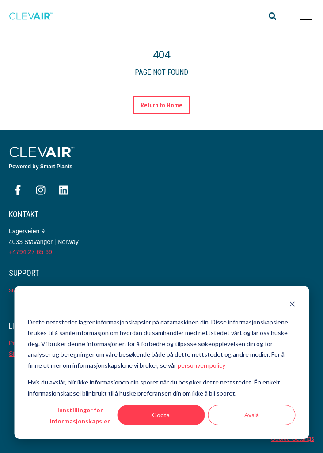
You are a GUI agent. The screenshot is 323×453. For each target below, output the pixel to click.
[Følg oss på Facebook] (18, 190)
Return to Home (162, 105)
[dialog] (161, 362)
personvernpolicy (201, 365)
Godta (161, 415)
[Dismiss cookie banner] (292, 305)
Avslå (251, 415)
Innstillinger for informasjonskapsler (80, 415)
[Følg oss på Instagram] (40, 190)
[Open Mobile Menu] (306, 16)
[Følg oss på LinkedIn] (63, 190)
